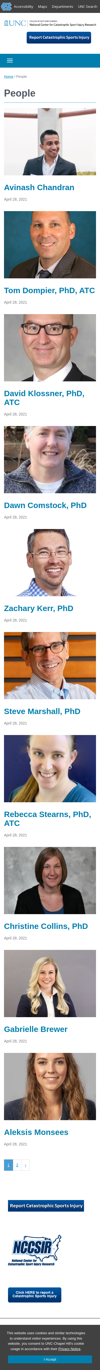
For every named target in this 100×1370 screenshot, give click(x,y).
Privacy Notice (69, 1349)
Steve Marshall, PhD (42, 711)
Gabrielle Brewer (35, 1029)
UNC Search (87, 6)
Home (8, 76)
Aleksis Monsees (36, 1132)
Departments (62, 6)
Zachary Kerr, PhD (38, 608)
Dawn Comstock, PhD (45, 505)
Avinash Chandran (39, 187)
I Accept (50, 1359)
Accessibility (23, 6)
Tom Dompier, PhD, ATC (49, 290)
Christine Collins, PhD (46, 926)
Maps (42, 6)
